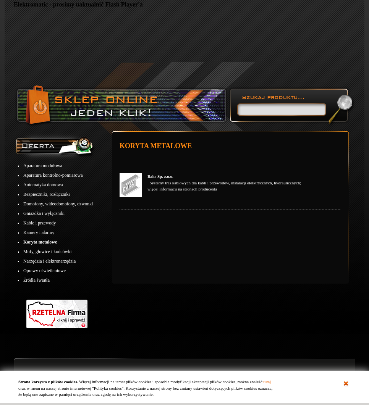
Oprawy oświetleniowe (44, 270)
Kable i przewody (39, 223)
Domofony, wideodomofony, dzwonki (58, 204)
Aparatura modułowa (42, 165)
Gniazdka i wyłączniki (44, 213)
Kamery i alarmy (38, 232)
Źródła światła (36, 280)
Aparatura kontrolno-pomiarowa (53, 175)
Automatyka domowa (43, 184)
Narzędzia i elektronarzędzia (49, 261)
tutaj (267, 381)
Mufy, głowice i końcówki (47, 251)
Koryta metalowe (40, 242)
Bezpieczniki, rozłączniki (46, 194)
